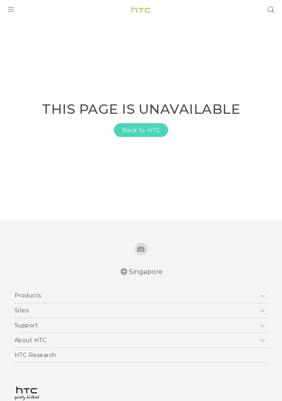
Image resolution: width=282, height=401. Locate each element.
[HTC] (141, 9)
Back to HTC (141, 130)
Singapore (146, 271)
